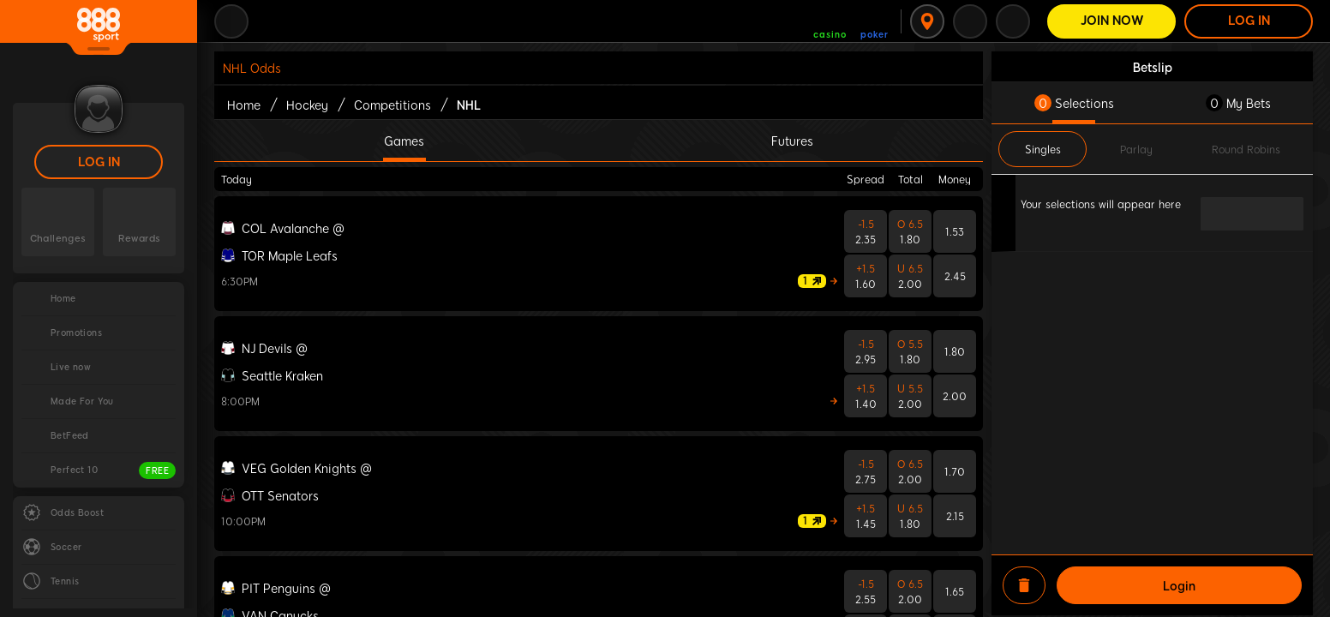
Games (404, 140)
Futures (792, 140)
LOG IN (99, 162)
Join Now (1112, 21)
